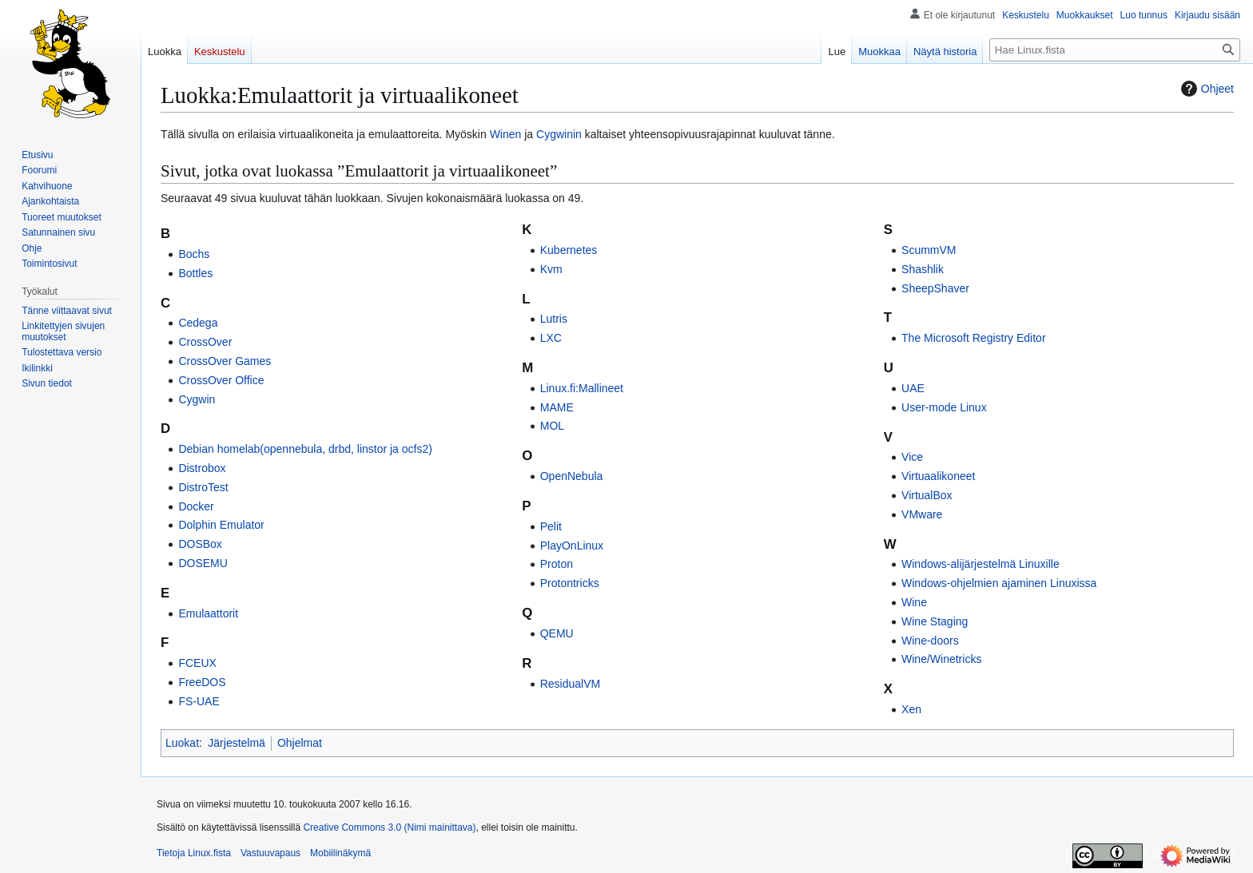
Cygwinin (559, 134)
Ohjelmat (299, 742)
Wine (914, 602)
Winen (506, 134)
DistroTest (203, 487)
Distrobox (201, 468)
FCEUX (197, 663)
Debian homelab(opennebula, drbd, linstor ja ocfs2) (305, 448)
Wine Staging (934, 621)
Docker (195, 506)
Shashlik (922, 269)
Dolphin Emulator (221, 524)
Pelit (551, 526)
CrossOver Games (224, 361)
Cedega (197, 322)
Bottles (195, 273)
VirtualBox (927, 495)
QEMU (557, 633)
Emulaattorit (208, 613)
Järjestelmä (236, 742)
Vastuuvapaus (270, 853)
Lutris (553, 318)
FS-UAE (198, 701)
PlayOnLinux (571, 545)
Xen (911, 709)
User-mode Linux (944, 407)
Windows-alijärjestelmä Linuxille (980, 564)
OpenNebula (571, 476)
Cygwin (196, 399)
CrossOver (205, 341)
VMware (921, 514)
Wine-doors (930, 640)
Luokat (182, 742)
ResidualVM (570, 683)
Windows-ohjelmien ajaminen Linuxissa (998, 583)
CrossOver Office (221, 380)
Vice (912, 456)
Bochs (193, 254)
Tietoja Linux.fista (194, 853)
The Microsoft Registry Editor (973, 337)
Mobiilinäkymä (340, 853)
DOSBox (199, 544)
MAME (557, 407)
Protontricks (569, 583)
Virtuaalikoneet (938, 476)
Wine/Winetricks (941, 659)
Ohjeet (1205, 89)
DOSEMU (202, 563)
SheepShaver (935, 288)
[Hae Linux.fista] (1114, 50)
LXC (551, 337)
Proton (556, 564)
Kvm (551, 269)
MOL (552, 425)
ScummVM (928, 250)
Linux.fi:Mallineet (581, 388)
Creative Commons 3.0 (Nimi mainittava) (389, 827)
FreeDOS (201, 682)
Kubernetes (569, 250)
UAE (913, 388)
